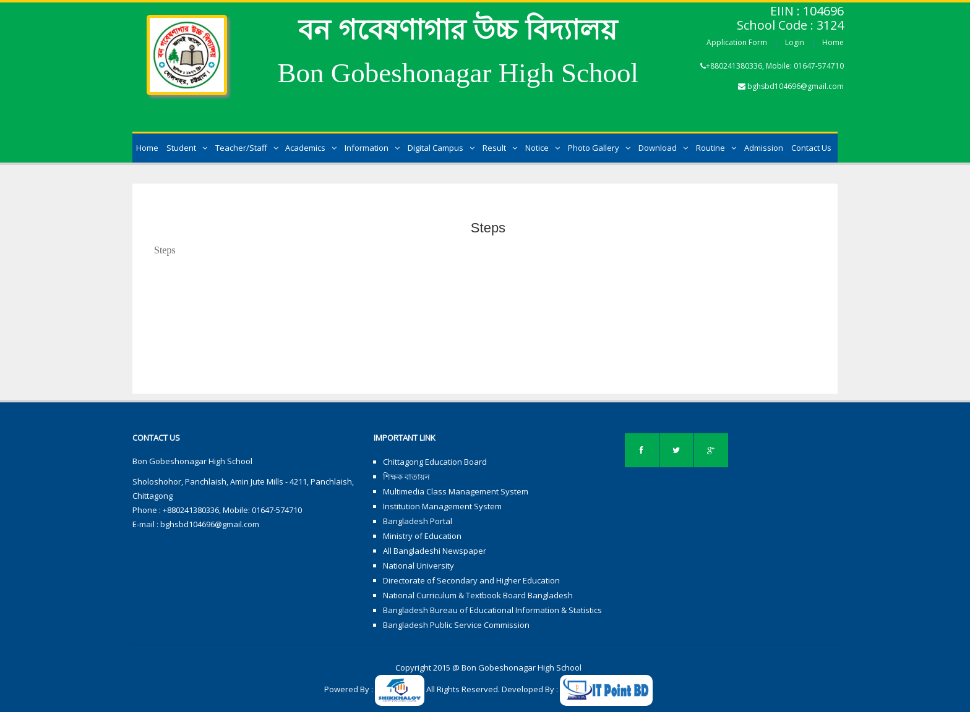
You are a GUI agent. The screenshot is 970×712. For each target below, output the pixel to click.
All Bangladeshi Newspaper (434, 550)
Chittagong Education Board (435, 461)
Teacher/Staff (246, 147)
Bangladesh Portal (417, 521)
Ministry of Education (422, 535)
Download (663, 147)
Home (833, 42)
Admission (763, 147)
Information (372, 147)
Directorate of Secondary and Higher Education (471, 580)
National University (418, 565)
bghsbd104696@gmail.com (795, 86)
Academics (311, 147)
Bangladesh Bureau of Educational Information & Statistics (492, 610)
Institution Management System (442, 506)
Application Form (736, 42)
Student (186, 147)
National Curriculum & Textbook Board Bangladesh (478, 595)
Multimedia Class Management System (455, 491)
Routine (716, 147)
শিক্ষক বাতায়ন (406, 476)
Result (500, 147)
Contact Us (811, 147)
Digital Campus (441, 147)
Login (794, 42)
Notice (542, 147)
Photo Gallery (599, 147)
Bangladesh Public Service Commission (456, 624)
